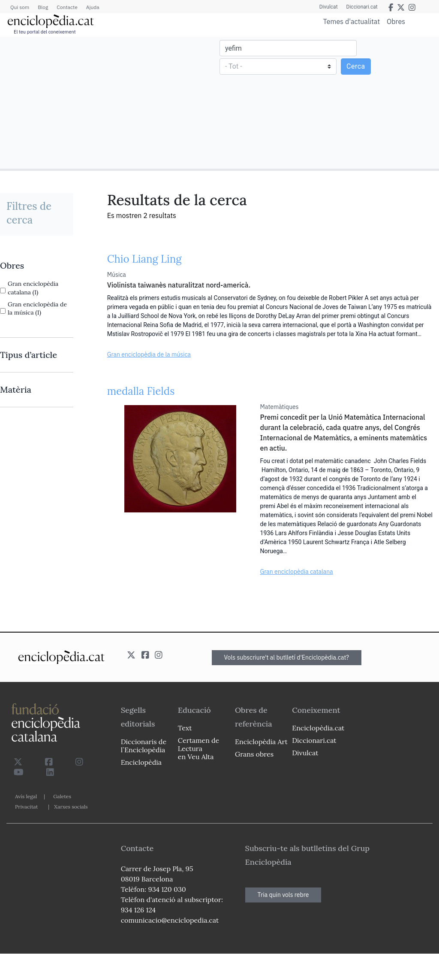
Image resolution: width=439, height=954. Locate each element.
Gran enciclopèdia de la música (149, 354)
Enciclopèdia (141, 762)
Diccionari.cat (362, 7)
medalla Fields (141, 391)
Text (185, 728)
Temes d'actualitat (351, 21)
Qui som (19, 7)
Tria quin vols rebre (283, 895)
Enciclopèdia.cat (318, 728)
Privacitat (26, 806)
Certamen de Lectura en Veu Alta (198, 748)
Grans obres (254, 754)
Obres (396, 21)
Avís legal (26, 796)
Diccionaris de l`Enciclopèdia (143, 745)
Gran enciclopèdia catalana (296, 571)
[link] (36, 266)
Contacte (67, 7)
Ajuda (92, 7)
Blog (43, 7)
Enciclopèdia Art (261, 741)
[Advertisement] (111, 102)
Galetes (62, 796)
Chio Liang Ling (144, 259)
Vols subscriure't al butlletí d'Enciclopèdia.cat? (286, 657)
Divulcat (328, 7)
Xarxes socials (70, 806)
